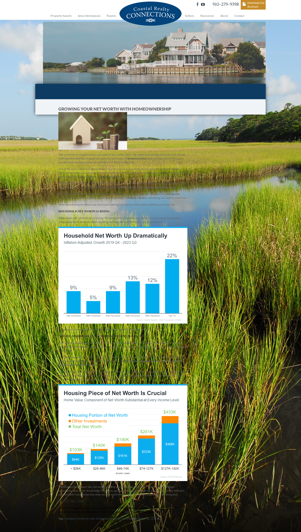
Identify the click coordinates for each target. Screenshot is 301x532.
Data (61, 218)
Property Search (60, 15)
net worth (165, 172)
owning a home (136, 197)
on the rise (173, 194)
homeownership (136, 158)
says (69, 350)
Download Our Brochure (256, 4)
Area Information (89, 15)
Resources (207, 15)
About (224, 15)
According (104, 176)
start (127, 511)
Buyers (111, 15)
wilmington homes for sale (111, 518)
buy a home (98, 169)
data (65, 379)
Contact (239, 15)
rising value (101, 329)
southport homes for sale (79, 518)
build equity (107, 371)
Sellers (189, 15)
